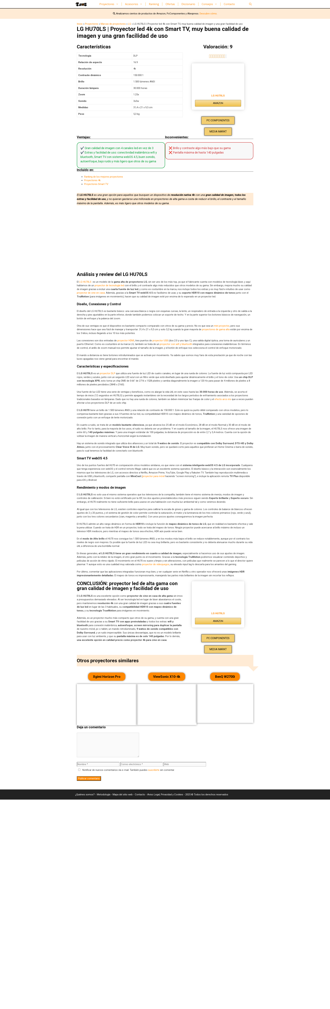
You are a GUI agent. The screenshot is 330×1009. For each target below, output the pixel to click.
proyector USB (160, 340)
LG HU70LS (218, 95)
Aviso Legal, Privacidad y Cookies (165, 794)
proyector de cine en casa (91, 292)
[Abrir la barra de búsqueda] (250, 4)
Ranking (154, 4)
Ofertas (170, 4)
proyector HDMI (125, 340)
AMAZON (218, 103)
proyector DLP (107, 373)
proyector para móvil (153, 476)
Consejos (211, 4)
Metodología (103, 794)
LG (129, 23)
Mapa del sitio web (123, 794)
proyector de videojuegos (155, 564)
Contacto (229, 4)
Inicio (80, 23)
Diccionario (188, 4)
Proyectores (110, 4)
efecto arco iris (223, 399)
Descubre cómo (208, 13)
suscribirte (153, 770)
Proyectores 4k (92, 180)
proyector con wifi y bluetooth (176, 344)
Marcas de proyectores (113, 23)
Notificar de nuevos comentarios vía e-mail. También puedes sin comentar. (126, 770)
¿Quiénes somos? (85, 794)
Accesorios (135, 4)
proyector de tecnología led (109, 285)
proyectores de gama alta (216, 329)
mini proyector (221, 325)
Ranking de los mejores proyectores (103, 176)
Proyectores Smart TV (96, 184)
